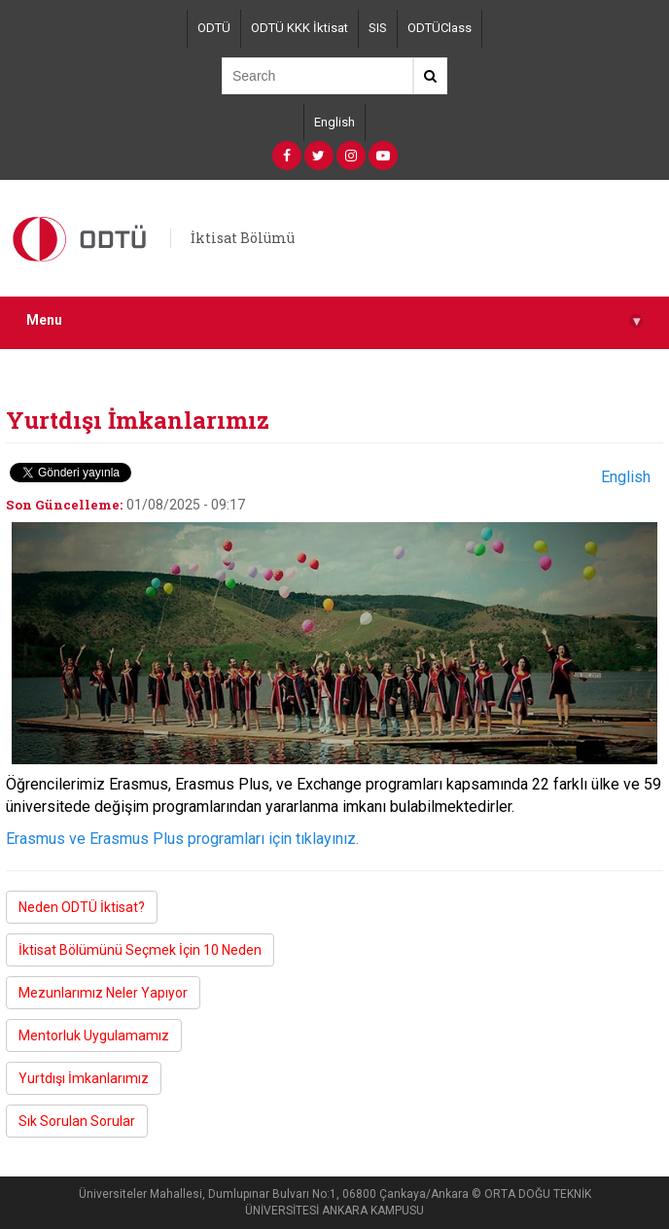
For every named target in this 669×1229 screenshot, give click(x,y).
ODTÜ (213, 27)
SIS (378, 27)
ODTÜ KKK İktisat (299, 27)
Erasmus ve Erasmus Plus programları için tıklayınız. (182, 838)
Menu (334, 320)
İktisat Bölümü (243, 237)
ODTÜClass (439, 27)
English (334, 122)
